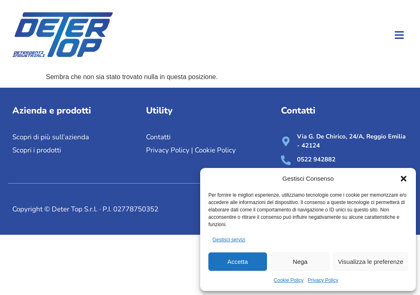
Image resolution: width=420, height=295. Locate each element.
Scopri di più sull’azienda (51, 137)
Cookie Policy (289, 280)
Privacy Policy (323, 280)
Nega (300, 261)
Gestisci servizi (228, 240)
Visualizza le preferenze (370, 261)
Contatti (158, 137)
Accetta (237, 261)
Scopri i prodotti (36, 150)
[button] (403, 179)
